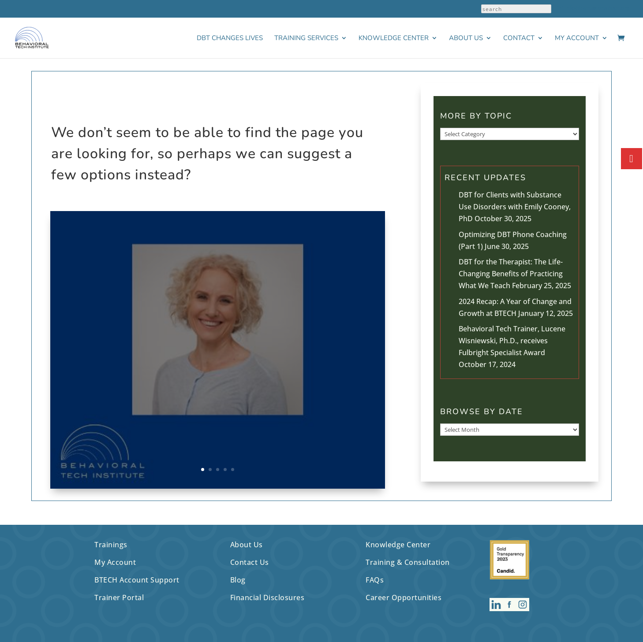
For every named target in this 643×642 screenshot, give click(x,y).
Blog (238, 580)
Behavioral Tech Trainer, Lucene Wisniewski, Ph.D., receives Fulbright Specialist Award (512, 340)
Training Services (306, 38)
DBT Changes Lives (230, 38)
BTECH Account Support (136, 580)
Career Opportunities (403, 597)
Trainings (110, 544)
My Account (577, 38)
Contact (519, 38)
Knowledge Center (394, 38)
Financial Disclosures (267, 597)
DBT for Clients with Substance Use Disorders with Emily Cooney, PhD (515, 206)
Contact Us (249, 562)
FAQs (375, 580)
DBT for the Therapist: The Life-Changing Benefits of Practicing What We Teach (511, 273)
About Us (466, 38)
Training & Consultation (408, 562)
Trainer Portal (119, 597)
